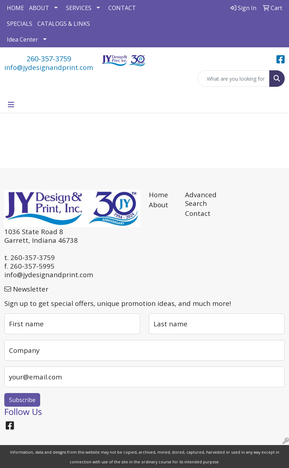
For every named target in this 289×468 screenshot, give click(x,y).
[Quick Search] (234, 78)
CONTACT (122, 8)
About (158, 204)
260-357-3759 (49, 58)
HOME (15, 8)
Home (158, 194)
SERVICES (78, 8)
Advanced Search (199, 199)
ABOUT (39, 8)
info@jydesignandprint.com (48, 67)
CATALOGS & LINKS (63, 24)
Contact (197, 213)
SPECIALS (19, 24)
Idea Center (22, 39)
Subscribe (22, 400)
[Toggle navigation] (11, 105)
